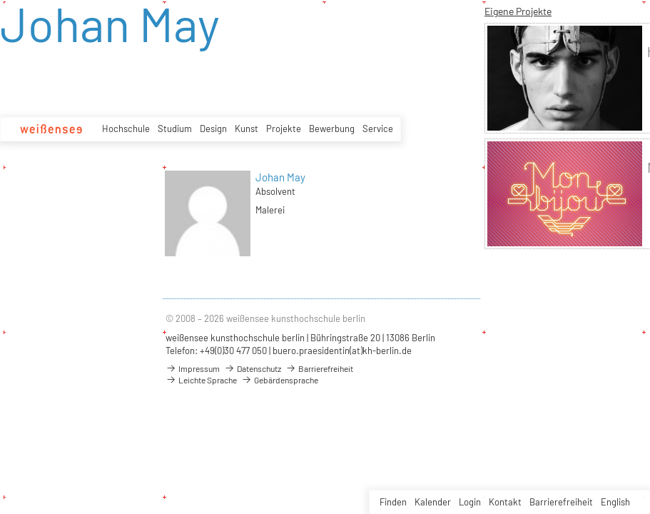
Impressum (193, 368)
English (615, 502)
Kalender (433, 502)
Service (377, 128)
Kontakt (505, 502)
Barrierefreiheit (561, 502)
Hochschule (126, 128)
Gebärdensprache (279, 380)
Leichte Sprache (201, 380)
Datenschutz (252, 368)
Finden (393, 502)
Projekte (283, 128)
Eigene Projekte (518, 11)
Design (213, 128)
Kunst (246, 128)
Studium (175, 128)
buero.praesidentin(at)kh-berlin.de (342, 350)
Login (470, 502)
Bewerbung (332, 128)
